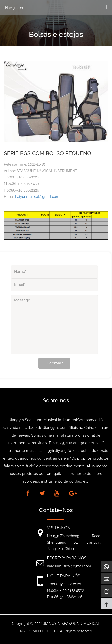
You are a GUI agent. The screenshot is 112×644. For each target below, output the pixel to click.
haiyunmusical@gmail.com (37, 197)
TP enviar (54, 363)
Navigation (14, 8)
